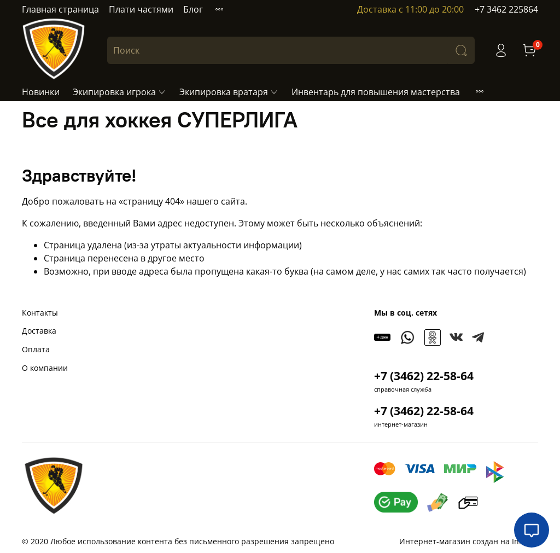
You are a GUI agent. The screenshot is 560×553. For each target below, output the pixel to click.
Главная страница (60, 9)
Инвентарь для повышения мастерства (375, 92)
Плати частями (141, 9)
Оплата (36, 349)
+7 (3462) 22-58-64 (424, 375)
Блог (193, 9)
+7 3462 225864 (506, 9)
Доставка (39, 330)
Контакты (40, 312)
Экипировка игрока (119, 92)
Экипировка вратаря (228, 92)
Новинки (41, 92)
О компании (45, 368)
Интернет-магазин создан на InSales (468, 541)
